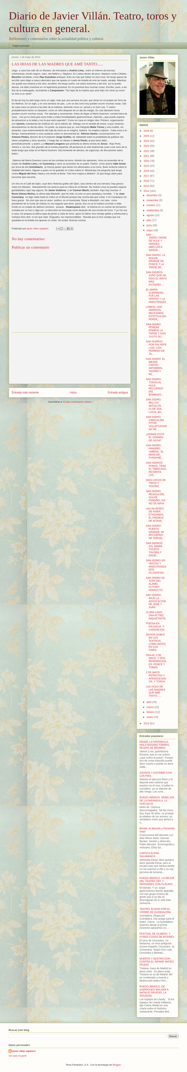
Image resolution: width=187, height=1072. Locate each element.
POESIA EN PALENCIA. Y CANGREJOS (155, 626)
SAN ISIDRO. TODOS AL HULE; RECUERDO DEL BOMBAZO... (155, 387)
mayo (149, 230)
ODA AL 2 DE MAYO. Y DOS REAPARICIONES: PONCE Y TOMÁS (156, 661)
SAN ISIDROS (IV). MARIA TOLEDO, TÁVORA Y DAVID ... (154, 549)
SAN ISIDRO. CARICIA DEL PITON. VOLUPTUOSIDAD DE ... (156, 423)
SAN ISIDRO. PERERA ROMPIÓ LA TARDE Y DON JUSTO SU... (156, 330)
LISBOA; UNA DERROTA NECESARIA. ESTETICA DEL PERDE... (156, 313)
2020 (147, 160)
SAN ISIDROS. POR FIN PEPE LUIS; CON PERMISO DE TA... (156, 347)
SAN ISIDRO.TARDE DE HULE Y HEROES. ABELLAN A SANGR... (156, 242)
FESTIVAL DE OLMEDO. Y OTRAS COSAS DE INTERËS (157, 935)
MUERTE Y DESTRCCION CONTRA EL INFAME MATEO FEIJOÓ (157, 961)
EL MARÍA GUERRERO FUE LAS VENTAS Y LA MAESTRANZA (156, 295)
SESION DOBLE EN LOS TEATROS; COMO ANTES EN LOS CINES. (156, 642)
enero (150, 717)
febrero (150, 712)
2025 (147, 135)
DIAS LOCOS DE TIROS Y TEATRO (156, 483)
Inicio (73, 392)
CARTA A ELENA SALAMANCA (149, 855)
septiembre (153, 210)
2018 (147, 170)
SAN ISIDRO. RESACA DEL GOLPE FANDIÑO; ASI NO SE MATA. (155, 497)
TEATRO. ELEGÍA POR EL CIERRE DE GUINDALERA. (155, 910)
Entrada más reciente (25, 392)
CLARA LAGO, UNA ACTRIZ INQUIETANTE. (156, 615)
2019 (147, 165)
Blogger (117, 1064)
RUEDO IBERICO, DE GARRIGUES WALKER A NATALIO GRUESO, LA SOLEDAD (154, 991)
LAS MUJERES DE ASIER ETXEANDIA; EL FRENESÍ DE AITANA (155, 514)
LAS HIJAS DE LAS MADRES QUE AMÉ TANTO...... (155, 691)
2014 (147, 190)
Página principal (21, 45)
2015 (147, 185)
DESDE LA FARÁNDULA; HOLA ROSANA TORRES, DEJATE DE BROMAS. (155, 744)
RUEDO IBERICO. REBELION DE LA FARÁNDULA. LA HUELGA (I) (157, 800)
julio (149, 220)
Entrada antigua (118, 392)
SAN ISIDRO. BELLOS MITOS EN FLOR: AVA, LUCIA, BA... (154, 405)
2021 (147, 155)
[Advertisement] (69, 358)
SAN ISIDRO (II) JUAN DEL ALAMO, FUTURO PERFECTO (155, 584)
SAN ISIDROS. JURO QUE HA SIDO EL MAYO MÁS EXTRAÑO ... (156, 278)
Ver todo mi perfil (17, 1055)
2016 (147, 180)
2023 (147, 145)
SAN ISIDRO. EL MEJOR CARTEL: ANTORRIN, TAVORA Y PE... (155, 366)
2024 (147, 140)
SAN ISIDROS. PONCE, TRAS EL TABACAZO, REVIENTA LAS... (156, 468)
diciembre (152, 195)
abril (149, 702)
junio (149, 225)
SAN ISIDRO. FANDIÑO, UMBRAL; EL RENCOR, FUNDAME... (155, 451)
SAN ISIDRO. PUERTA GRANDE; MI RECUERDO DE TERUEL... (155, 531)
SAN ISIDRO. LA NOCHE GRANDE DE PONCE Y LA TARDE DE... (155, 261)
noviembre (152, 200)
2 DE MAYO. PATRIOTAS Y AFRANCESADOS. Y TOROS (156, 677)
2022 (147, 150)
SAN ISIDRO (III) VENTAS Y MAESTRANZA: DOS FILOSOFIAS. (156, 566)
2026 (147, 130)
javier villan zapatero (24, 1051)
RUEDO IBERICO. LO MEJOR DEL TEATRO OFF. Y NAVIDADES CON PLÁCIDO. (157, 881)
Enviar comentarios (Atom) (77, 401)
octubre (151, 205)
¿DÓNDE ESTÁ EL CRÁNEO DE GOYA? (155, 437)
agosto (150, 215)
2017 (147, 175)
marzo (150, 707)
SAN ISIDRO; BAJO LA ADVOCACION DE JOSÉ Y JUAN (156, 601)
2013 (147, 723)
